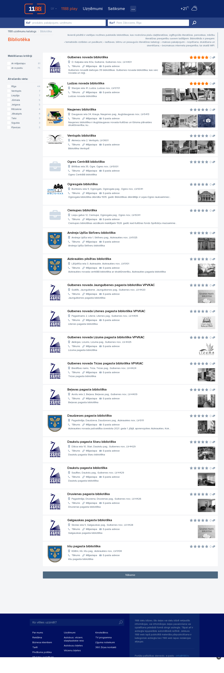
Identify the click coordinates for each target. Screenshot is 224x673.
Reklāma (37, 637)
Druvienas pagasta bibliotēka (88, 494)
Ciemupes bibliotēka (82, 210)
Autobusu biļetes (73, 645)
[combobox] (65, 23)
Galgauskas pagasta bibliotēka (89, 520)
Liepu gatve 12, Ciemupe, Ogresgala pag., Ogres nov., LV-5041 (106, 215)
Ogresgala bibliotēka (82, 184)
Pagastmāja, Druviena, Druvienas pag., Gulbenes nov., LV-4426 (106, 498)
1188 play (69, 8)
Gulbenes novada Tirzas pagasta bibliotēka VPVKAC (105, 363)
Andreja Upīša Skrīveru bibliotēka (91, 233)
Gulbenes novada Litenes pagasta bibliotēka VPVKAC (106, 311)
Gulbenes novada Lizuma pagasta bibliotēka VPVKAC (105, 337)
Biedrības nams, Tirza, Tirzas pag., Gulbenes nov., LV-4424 (104, 368)
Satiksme (116, 8)
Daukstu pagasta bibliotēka (87, 468)
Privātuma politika (42, 652)
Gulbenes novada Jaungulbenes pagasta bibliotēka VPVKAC (111, 285)
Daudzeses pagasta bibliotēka (89, 416)
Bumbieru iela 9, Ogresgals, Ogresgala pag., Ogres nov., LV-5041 (107, 188)
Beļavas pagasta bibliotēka (87, 389)
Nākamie (130, 575)
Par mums (37, 632)
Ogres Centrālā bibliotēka (86, 162)
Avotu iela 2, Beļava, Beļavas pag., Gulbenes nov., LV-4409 (104, 394)
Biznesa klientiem (42, 642)
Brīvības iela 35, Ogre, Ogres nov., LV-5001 (95, 166)
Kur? (112, 22)
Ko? (28, 22)
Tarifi (35, 647)
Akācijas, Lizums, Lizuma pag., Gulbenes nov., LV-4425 (101, 342)
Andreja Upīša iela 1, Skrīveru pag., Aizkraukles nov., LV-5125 (104, 237)
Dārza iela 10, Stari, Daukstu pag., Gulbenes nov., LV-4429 (104, 446)
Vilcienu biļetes (72, 650)
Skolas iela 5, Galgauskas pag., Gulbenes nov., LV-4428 (102, 524)
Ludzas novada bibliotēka (85, 83)
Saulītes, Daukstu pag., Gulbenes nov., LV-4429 (98, 472)
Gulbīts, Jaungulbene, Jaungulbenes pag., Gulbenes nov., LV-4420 (108, 289)
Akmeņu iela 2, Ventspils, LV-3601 (90, 140)
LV (54, 8)
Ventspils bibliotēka (81, 135)
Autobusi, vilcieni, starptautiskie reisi (74, 639)
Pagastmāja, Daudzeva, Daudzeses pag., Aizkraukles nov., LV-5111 (108, 420)
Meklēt (194, 23)
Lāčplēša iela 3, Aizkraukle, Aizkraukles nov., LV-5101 (100, 263)
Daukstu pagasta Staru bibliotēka (91, 442)
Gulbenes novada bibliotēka (87, 57)
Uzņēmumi (93, 8)
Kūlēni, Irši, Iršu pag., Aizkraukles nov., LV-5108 (97, 551)
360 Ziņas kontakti (105, 647)
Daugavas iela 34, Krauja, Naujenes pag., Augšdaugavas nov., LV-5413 (110, 114)
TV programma (103, 637)
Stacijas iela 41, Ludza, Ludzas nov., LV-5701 (96, 88)
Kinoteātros (101, 632)
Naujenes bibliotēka (81, 109)
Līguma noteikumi (105, 642)
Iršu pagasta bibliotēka (83, 546)
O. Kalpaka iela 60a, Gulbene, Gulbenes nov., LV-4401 (102, 61)
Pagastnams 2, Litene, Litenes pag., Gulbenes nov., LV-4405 (105, 315)
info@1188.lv (182, 655)
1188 (35, 9)
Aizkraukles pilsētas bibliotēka (89, 259)
